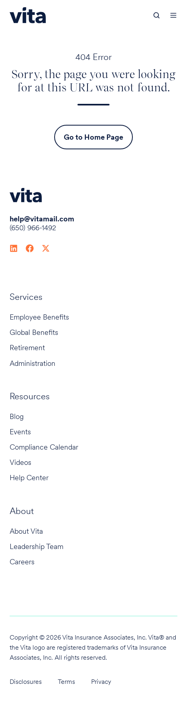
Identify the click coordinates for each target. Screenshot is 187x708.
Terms (66, 681)
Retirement (27, 347)
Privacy (101, 681)
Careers (22, 561)
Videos (20, 462)
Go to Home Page (93, 137)
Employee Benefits (39, 317)
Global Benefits (34, 332)
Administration (32, 363)
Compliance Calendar (44, 447)
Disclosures (26, 681)
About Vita (26, 531)
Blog (17, 416)
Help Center (29, 477)
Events (20, 431)
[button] (156, 15)
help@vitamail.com (42, 219)
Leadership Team (36, 546)
